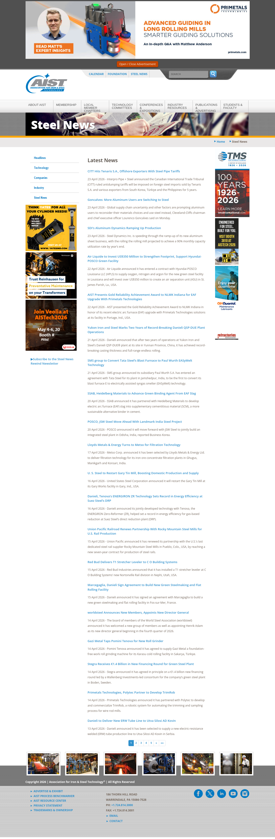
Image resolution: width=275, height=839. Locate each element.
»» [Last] (162, 742)
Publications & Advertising (206, 108)
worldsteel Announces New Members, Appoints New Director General (138, 612)
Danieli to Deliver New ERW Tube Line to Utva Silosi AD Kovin (132, 721)
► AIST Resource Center (48, 801)
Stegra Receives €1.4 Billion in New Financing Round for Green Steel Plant (141, 664)
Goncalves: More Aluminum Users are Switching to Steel (128, 200)
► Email (112, 816)
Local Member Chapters (92, 108)
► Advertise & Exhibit (46, 791)
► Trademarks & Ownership (51, 810)
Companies (40, 178)
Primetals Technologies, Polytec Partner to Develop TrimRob (131, 692)
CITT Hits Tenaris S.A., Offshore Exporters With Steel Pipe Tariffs (134, 171)
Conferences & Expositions (151, 108)
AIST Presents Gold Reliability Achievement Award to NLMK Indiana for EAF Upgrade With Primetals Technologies (142, 297)
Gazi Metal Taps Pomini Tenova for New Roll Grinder (125, 641)
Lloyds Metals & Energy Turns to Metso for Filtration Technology (134, 445)
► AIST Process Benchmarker (52, 796)
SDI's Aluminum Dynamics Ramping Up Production (124, 228)
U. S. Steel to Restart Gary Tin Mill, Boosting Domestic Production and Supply (143, 473)
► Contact (114, 821)
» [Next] (156, 742)
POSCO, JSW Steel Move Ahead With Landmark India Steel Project (135, 422)
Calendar (96, 74)
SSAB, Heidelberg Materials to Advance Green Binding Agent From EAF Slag (142, 393)
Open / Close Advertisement (137, 64)
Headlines (40, 158)
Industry (39, 187)
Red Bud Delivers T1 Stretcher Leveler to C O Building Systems (132, 562)
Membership (66, 105)
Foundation (117, 74)
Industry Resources (177, 106)
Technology (41, 168)
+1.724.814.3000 (122, 805)
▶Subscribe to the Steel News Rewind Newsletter (52, 361)
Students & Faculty (232, 106)
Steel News (139, 74)
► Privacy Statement (46, 805)
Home (221, 142)
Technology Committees (122, 106)
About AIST (37, 105)
